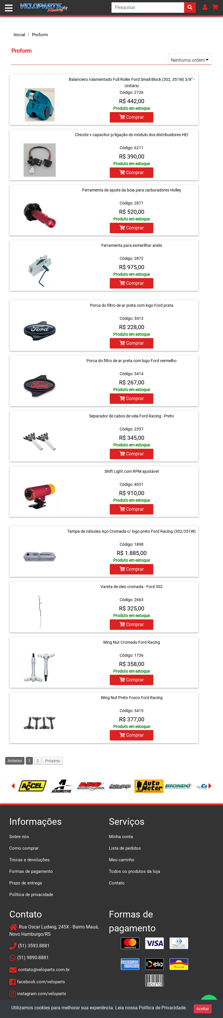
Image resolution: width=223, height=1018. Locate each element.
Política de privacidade (31, 894)
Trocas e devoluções (29, 859)
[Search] (154, 7)
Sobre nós (19, 836)
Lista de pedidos (125, 848)
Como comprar (24, 848)
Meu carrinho (121, 859)
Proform (40, 34)
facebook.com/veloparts (41, 981)
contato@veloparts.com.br (44, 969)
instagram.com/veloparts (41, 993)
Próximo (52, 760)
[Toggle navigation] (9, 8)
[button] (205, 7)
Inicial (19, 34)
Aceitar (202, 1008)
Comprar (132, 117)
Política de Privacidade (162, 1007)
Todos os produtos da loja (134, 871)
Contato (117, 882)
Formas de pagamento (31, 871)
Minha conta (121, 836)
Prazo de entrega (25, 882)
